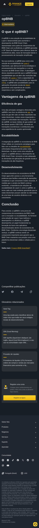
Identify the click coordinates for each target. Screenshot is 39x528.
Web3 (28, 85)
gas (29, 112)
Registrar (29, 4)
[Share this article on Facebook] (12, 292)
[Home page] (15, 4)
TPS (3, 83)
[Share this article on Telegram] (21, 292)
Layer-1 (14, 78)
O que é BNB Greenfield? (20, 248)
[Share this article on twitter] (3, 292)
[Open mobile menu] (36, 4)
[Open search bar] (23, 4)
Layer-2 (26, 63)
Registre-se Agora (19, 398)
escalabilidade (25, 146)
